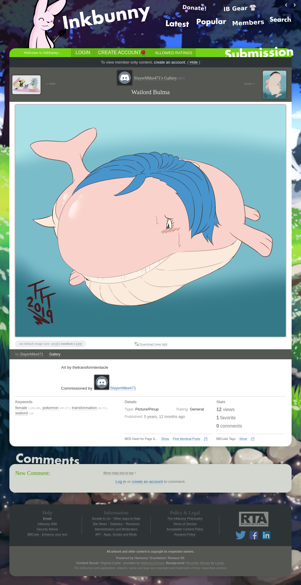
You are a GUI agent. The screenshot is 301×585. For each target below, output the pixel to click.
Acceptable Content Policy (185, 529)
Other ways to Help (126, 518)
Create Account (119, 52)
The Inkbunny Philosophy (185, 518)
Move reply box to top (118, 473)
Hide (194, 62)
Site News (100, 524)
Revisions (132, 524)
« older (51, 83)
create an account (169, 62)
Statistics (116, 524)
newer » (249, 83)
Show (165, 439)
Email (47, 518)
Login (83, 52)
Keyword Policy (185, 534)
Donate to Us (101, 518)
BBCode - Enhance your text (47, 534)
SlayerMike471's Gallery (159, 78)
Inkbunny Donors (152, 563)
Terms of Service (184, 524)
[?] (206, 439)
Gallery (54, 354)
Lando (219, 563)
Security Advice (47, 529)
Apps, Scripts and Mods (120, 534)
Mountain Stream (198, 563)
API (98, 534)
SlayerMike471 (31, 354)
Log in (121, 481)
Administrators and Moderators (116, 529)
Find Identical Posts (186, 439)
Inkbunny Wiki (47, 524)
